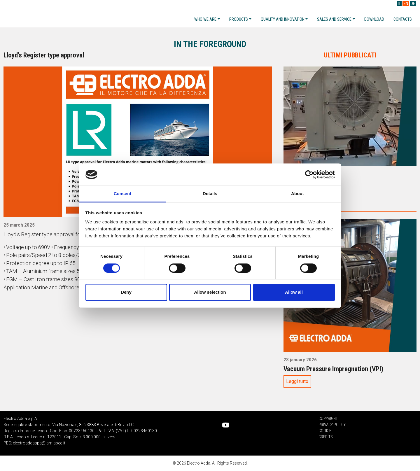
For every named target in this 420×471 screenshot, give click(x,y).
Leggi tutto (297, 381)
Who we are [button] (205, 19)
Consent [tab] (123, 193)
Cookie (324, 430)
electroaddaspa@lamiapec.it (39, 443)
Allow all (294, 292)
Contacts (402, 19)
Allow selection (210, 292)
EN (406, 3)
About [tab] (297, 193)
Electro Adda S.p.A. (50, 14)
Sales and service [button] (334, 19)
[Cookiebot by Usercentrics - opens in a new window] (309, 174)
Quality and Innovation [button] (282, 19)
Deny (126, 292)
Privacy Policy (332, 424)
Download (374, 19)
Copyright (328, 418)
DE (413, 3)
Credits (325, 437)
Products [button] (238, 19)
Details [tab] (210, 193)
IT (399, 3)
